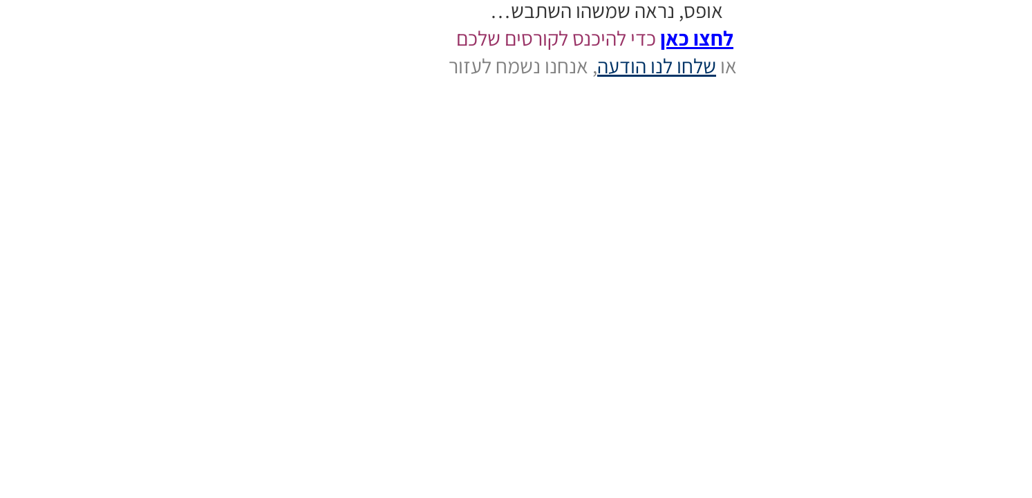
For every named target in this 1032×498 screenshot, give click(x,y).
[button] (991, 456)
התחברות (1014, 90)
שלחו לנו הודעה (566, 66)
